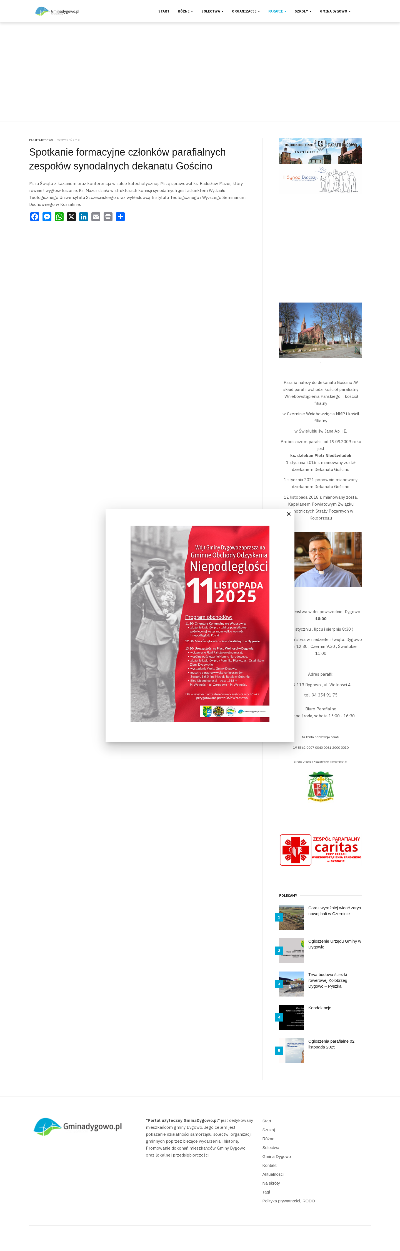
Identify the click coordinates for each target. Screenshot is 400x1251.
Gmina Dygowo (335, 11)
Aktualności (273, 1174)
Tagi (266, 1192)
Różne (185, 11)
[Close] (288, 514)
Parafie (277, 11)
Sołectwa (212, 11)
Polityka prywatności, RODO (288, 1200)
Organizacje (246, 11)
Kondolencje (319, 1007)
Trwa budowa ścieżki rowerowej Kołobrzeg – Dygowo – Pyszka (329, 980)
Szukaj (268, 1129)
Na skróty (271, 1183)
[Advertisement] (200, 72)
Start (163, 11)
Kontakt (269, 1165)
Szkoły (303, 11)
